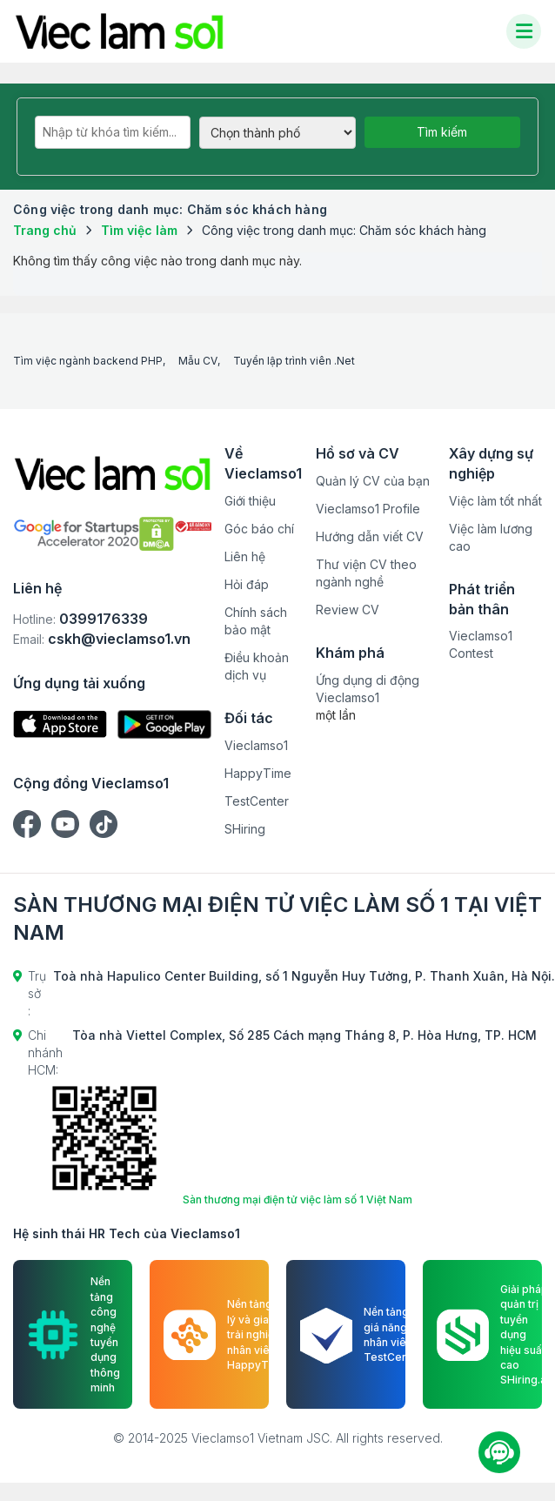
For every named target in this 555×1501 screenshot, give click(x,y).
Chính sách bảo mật (255, 621)
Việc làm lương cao (490, 537)
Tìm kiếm (442, 131)
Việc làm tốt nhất (495, 500)
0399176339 (103, 618)
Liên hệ (244, 556)
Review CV (347, 609)
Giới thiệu (250, 500)
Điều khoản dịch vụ (256, 666)
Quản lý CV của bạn (373, 480)
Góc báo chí (259, 528)
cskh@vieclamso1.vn (119, 638)
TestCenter (256, 801)
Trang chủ (45, 230)
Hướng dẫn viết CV (370, 536)
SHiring (244, 828)
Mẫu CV (197, 360)
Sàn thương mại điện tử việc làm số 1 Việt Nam (297, 1199)
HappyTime (257, 773)
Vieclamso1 (256, 745)
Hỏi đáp (246, 584)
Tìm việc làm (139, 230)
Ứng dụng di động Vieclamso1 (367, 689)
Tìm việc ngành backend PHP (88, 360)
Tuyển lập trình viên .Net (294, 360)
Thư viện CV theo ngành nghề (366, 573)
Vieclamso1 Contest (480, 644)
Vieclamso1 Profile (368, 508)
